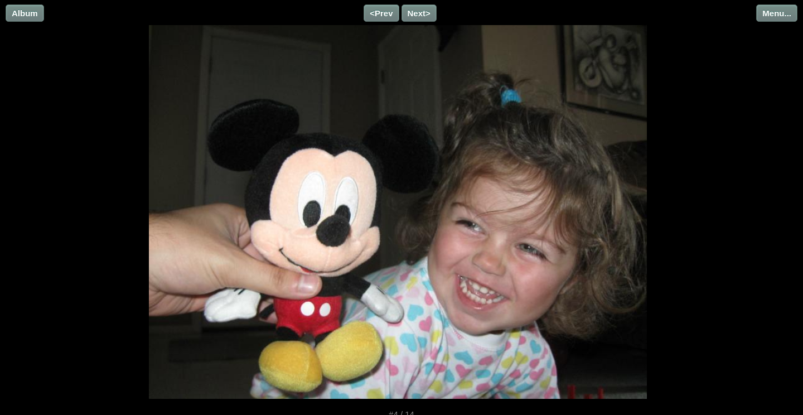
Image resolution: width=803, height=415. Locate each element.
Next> (419, 13)
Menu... (776, 13)
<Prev (381, 13)
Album (25, 13)
